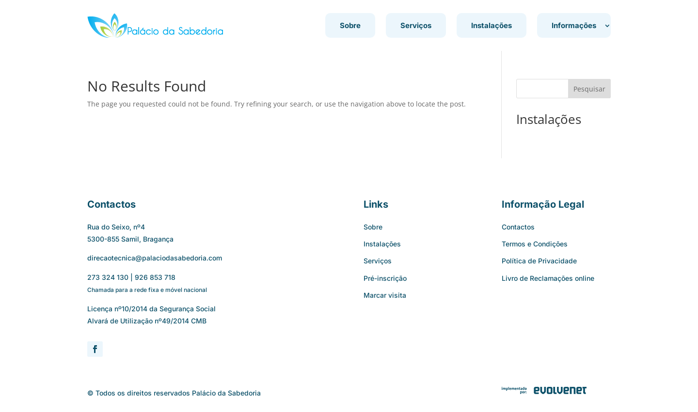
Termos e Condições (535, 244)
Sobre (350, 25)
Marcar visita (385, 295)
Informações (574, 25)
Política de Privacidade (539, 261)
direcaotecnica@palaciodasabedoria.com (154, 258)
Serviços (415, 25)
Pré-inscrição (385, 278)
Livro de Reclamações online (548, 278)
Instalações (491, 25)
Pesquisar (589, 88)
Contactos (518, 227)
